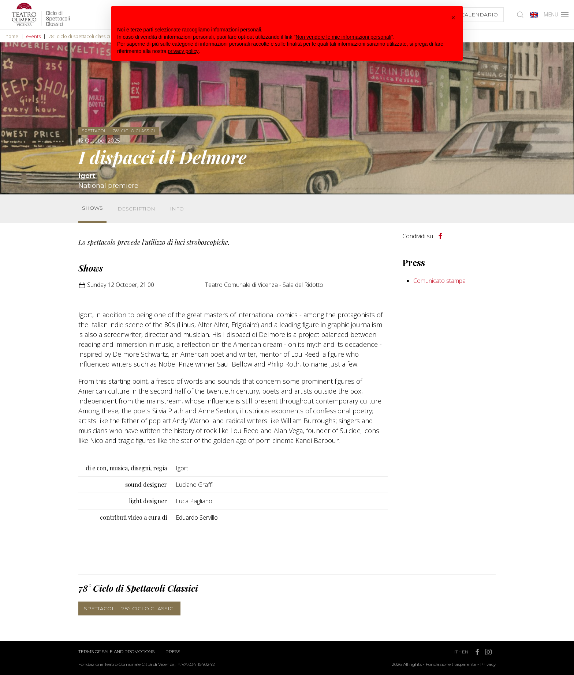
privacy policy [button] (183, 51)
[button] (453, 17)
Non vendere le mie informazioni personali (343, 37)
